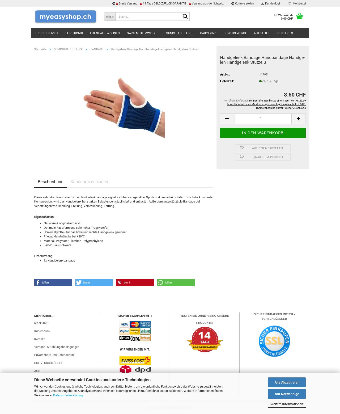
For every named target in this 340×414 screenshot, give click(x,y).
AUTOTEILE (261, 33)
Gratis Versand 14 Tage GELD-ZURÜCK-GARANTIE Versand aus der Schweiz (168, 3)
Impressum (42, 331)
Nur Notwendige (287, 394)
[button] (227, 119)
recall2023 (41, 323)
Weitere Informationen (287, 404)
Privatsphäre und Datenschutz (54, 355)
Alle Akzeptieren (287, 382)
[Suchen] (185, 17)
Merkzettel (297, 3)
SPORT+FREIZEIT (46, 33)
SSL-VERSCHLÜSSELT (49, 363)
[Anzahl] (263, 119)
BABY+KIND (208, 33)
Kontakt (39, 339)
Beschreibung (51, 181)
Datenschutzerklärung (68, 395)
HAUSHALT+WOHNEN (105, 33)
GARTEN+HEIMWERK (141, 33)
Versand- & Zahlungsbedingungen (56, 347)
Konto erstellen (242, 3)
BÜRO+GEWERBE (235, 33)
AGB (37, 371)
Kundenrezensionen (89, 181)
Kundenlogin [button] (271, 3)
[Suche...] (109, 16)
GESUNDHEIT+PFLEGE (177, 33)
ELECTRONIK (74, 33)
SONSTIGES (284, 33)
